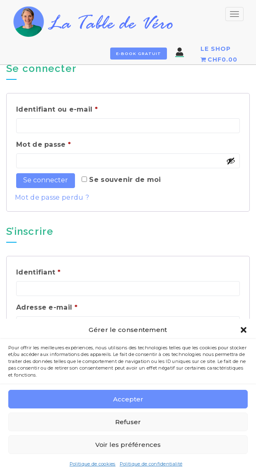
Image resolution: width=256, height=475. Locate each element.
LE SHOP (215, 49)
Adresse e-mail (67, 306)
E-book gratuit (138, 53)
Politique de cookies (93, 464)
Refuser (128, 422)
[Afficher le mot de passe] (230, 160)
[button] (243, 330)
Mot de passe (64, 143)
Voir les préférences (128, 445)
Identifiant (59, 271)
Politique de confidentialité (151, 464)
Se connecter (45, 180)
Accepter (128, 399)
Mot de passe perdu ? (52, 197)
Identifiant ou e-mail (77, 108)
